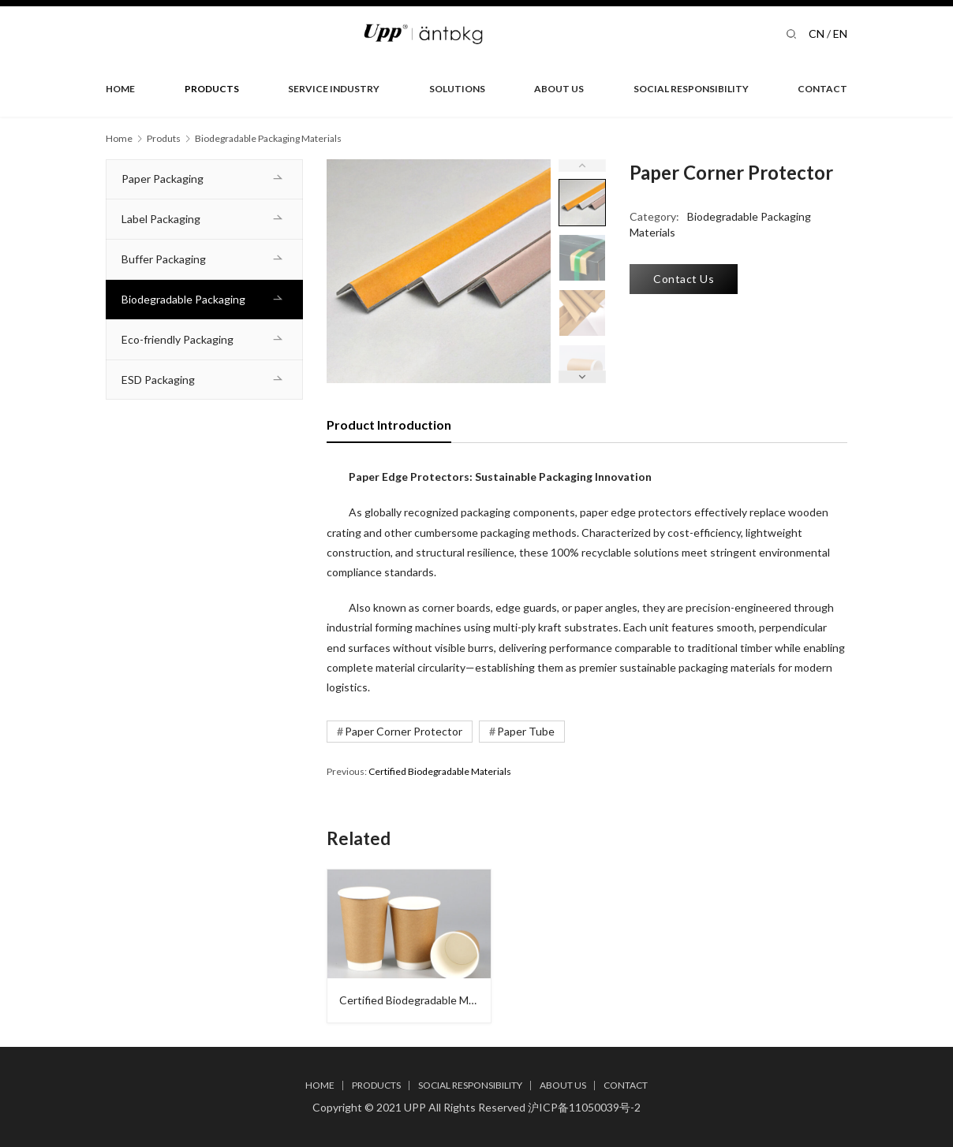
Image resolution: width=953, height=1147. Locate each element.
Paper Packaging (162, 178)
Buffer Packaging (163, 259)
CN (816, 33)
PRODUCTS (212, 89)
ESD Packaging (158, 379)
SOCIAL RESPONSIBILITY (691, 89)
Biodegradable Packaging (183, 299)
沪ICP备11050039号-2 (584, 1107)
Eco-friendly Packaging (177, 339)
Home (119, 138)
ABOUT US (559, 89)
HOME (120, 89)
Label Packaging (160, 218)
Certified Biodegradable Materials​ (439, 771)
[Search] (791, 33)
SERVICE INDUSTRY (333, 89)
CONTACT (822, 89)
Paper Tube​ (526, 731)
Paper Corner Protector (403, 731)
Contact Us (683, 278)
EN (840, 33)
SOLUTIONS (457, 89)
